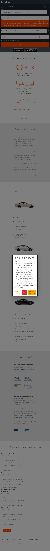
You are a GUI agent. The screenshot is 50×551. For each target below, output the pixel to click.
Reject (24, 292)
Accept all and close (32, 292)
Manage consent (17, 292)
